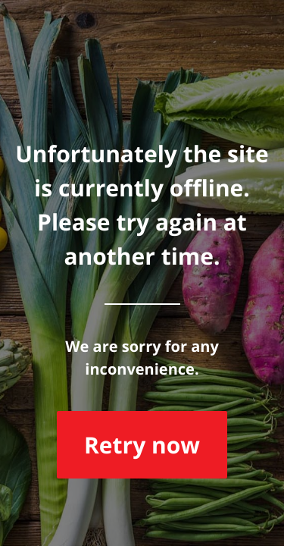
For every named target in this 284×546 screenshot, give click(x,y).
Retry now (142, 444)
